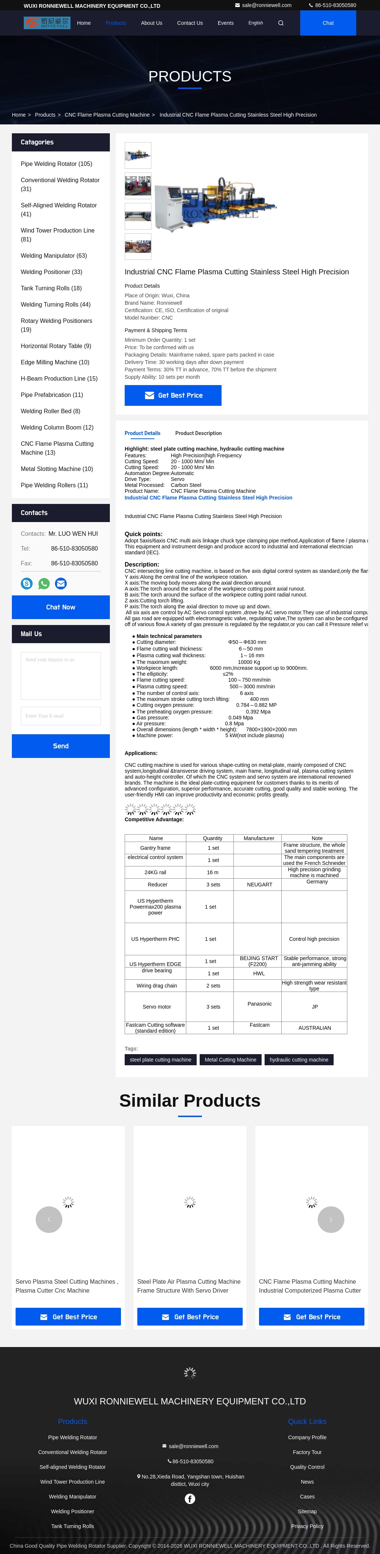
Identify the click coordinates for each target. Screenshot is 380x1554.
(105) (56, 164)
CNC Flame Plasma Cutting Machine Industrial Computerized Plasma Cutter (310, 1286)
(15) (59, 378)
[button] (49, 1219)
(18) (51, 288)
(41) (59, 209)
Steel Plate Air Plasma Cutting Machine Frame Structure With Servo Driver (188, 1286)
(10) (55, 362)
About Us (152, 23)
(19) (56, 325)
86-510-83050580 (332, 5)
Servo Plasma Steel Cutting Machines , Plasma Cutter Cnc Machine (67, 1286)
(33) (51, 272)
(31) (60, 184)
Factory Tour (307, 1452)
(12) (57, 427)
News (307, 1482)
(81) (58, 235)
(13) (57, 448)
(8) (51, 411)
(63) (54, 256)
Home (84, 23)
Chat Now (60, 607)
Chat (328, 23)
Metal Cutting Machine (230, 1060)
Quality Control (307, 1467)
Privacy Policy (307, 1526)
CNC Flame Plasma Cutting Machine (107, 115)
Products (116, 23)
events (226, 23)
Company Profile (307, 1437)
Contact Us (190, 23)
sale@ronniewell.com (264, 5)
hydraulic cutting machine (299, 1060)
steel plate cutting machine (160, 1060)
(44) (56, 304)
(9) (56, 346)
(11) (52, 395)
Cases (307, 1497)
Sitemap (307, 1511)
